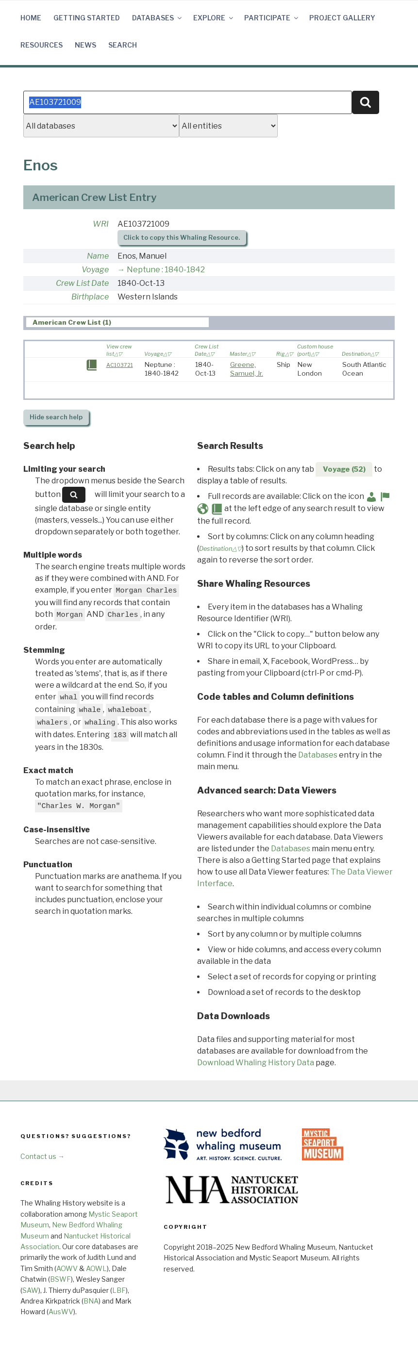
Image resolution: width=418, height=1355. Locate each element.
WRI (101, 224)
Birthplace (90, 296)
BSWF (60, 1279)
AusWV (61, 1311)
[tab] (117, 322)
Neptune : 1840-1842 (166, 269)
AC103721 (119, 365)
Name (98, 256)
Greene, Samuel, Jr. (246, 369)
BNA (91, 1301)
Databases (157, 18)
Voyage (95, 269)
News (85, 45)
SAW (30, 1290)
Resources (41, 45)
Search (122, 45)
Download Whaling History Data (255, 1062)
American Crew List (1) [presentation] (72, 323)
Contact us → (42, 1156)
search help (56, 417)
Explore (213, 18)
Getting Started (86, 18)
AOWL (96, 1268)
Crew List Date (82, 283)
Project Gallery (342, 18)
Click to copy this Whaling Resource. (181, 237)
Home (30, 18)
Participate (272, 18)
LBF (119, 1290)
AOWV (67, 1268)
